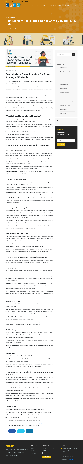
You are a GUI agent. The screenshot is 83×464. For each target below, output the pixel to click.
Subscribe (46, 456)
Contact (74, 5)
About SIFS (33, 448)
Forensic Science (63, 67)
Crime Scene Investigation (65, 71)
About (37, 5)
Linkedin (29, 431)
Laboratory (60, 5)
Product (67, 5)
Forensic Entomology (64, 96)
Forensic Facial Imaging (65, 105)
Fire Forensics (63, 113)
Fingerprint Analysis (64, 84)
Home (33, 5)
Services (44, 5)
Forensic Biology (63, 88)
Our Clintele (33, 453)
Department (51, 5)
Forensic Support (63, 109)
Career (32, 455)
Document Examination (65, 80)
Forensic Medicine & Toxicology (66, 101)
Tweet (21, 431)
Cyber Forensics (63, 75)
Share (12, 431)
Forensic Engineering (64, 92)
